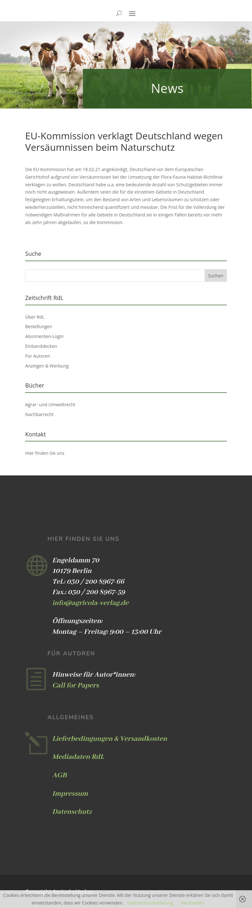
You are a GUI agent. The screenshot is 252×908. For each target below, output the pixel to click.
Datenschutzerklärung (150, 903)
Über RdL (34, 317)
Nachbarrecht (39, 414)
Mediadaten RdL (78, 756)
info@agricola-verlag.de (90, 603)
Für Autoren (37, 356)
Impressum (70, 793)
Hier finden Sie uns (44, 453)
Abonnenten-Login (44, 336)
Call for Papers (75, 685)
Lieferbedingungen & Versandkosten (109, 738)
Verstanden (193, 903)
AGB (59, 775)
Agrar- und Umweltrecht (50, 404)
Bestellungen (38, 326)
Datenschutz (72, 811)
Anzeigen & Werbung (47, 366)
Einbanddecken (41, 346)
